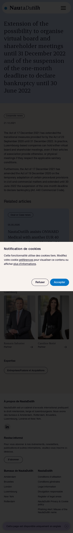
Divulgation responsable (50, 492)
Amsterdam (10, 477)
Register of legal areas (49, 497)
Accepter (59, 282)
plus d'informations (24, 264)
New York (9, 497)
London (8, 487)
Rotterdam (9, 502)
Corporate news (14, 116)
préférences (26, 260)
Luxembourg (10, 492)
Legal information (47, 487)
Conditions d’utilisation (49, 477)
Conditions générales (49, 482)
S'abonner (13, 460)
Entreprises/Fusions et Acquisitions (25, 371)
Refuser (40, 282)
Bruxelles (9, 482)
